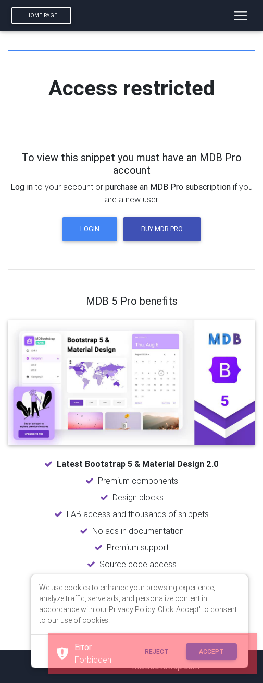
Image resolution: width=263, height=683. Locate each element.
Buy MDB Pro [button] (162, 228)
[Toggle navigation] (241, 16)
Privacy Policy (132, 609)
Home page (41, 15)
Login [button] (89, 228)
